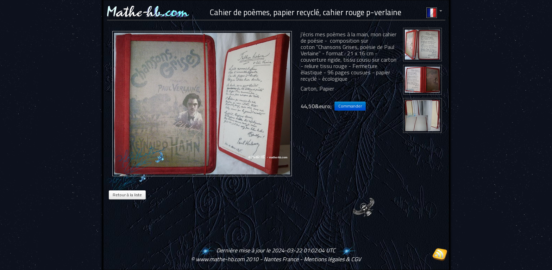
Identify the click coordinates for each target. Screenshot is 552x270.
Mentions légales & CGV (332, 259)
